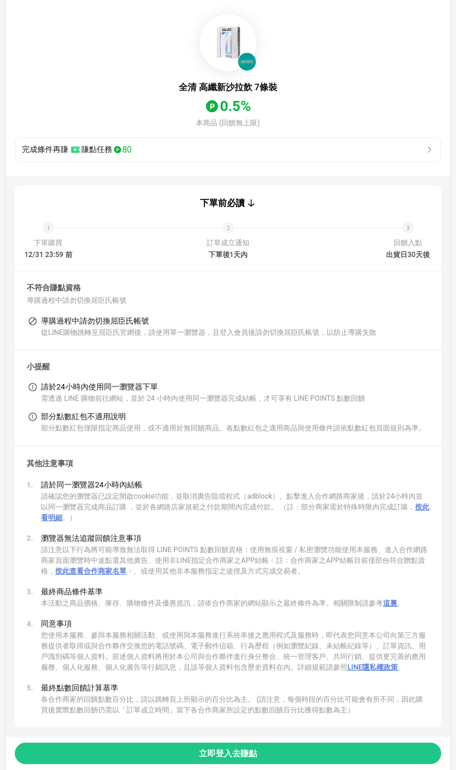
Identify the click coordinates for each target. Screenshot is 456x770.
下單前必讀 (222, 203)
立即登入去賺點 (228, 753)
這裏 (390, 603)
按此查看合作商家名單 (90, 571)
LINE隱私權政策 (372, 667)
